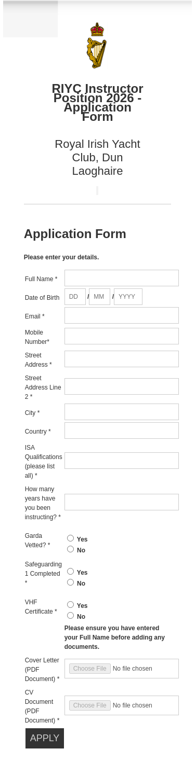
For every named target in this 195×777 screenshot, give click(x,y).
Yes (82, 539)
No (81, 550)
